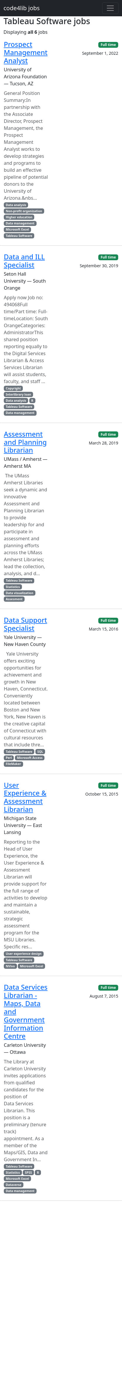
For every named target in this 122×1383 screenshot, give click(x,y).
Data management (20, 223)
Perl (9, 758)
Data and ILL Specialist (24, 261)
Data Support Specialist (25, 624)
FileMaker (13, 764)
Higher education (19, 217)
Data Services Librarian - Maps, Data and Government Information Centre (25, 1011)
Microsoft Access (30, 758)
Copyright (13, 388)
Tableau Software (19, 236)
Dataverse (13, 1185)
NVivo (10, 966)
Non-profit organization (24, 211)
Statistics (13, 587)
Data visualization (19, 593)
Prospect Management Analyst (25, 52)
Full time (108, 44)
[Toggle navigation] (110, 8)
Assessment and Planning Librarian (25, 442)
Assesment (14, 599)
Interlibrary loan (18, 394)
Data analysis (16, 205)
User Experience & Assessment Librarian (25, 797)
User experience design (24, 954)
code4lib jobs (22, 8)
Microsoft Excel (17, 229)
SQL (40, 752)
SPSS (28, 1172)
